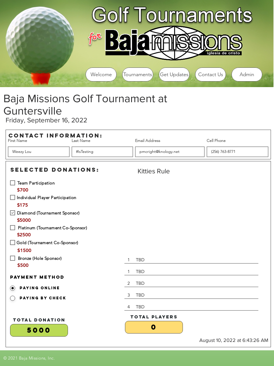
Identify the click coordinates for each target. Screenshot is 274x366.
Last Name (81, 141)
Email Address (147, 141)
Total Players (154, 317)
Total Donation (39, 320)
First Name (17, 141)
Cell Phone (216, 141)
